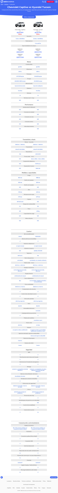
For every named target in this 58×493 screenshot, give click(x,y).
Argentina (9, 487)
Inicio (2, 4)
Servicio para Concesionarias (29, 484)
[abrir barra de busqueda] (43, 2)
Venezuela (49, 487)
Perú (39, 487)
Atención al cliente (16, 481)
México (35, 487)
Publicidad (49, 481)
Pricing (44, 481)
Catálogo (6, 4)
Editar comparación (29, 17)
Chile (14, 487)
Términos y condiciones (26, 481)
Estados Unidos (29, 487)
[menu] (56, 1)
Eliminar (20, 34)
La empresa (9, 481)
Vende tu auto (50, 1)
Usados (20, 56)
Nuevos (20, 50)
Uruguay (43, 487)
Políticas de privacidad (36, 481)
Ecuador (23, 487)
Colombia (18, 487)
